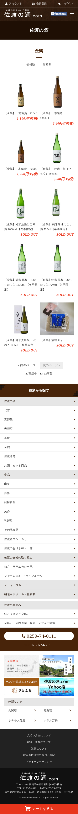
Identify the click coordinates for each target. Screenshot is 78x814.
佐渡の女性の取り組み (18, 557)
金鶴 (7, 447)
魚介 (7, 511)
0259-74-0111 (39, 636)
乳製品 (8, 520)
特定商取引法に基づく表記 (39, 755)
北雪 (7, 410)
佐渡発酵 (10, 456)
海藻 (7, 493)
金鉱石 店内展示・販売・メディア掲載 (29, 623)
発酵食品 (10, 502)
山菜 (7, 483)
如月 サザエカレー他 (18, 566)
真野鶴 (8, 419)
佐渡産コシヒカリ (15, 539)
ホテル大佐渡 (16, 720)
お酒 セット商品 (15, 465)
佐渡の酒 (10, 401)
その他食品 (11, 529)
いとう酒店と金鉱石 (17, 613)
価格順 (30, 64)
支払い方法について (39, 735)
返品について (39, 748)
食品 (7, 474)
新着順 (47, 64)
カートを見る (39, 808)
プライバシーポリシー (39, 761)
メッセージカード (15, 585)
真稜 (7, 438)
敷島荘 (48, 710)
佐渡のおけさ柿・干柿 (18, 548)
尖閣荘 (12, 710)
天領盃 (8, 428)
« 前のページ (26, 365)
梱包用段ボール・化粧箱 (19, 594)
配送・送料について (39, 742)
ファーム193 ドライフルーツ (23, 575)
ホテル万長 (51, 720)
